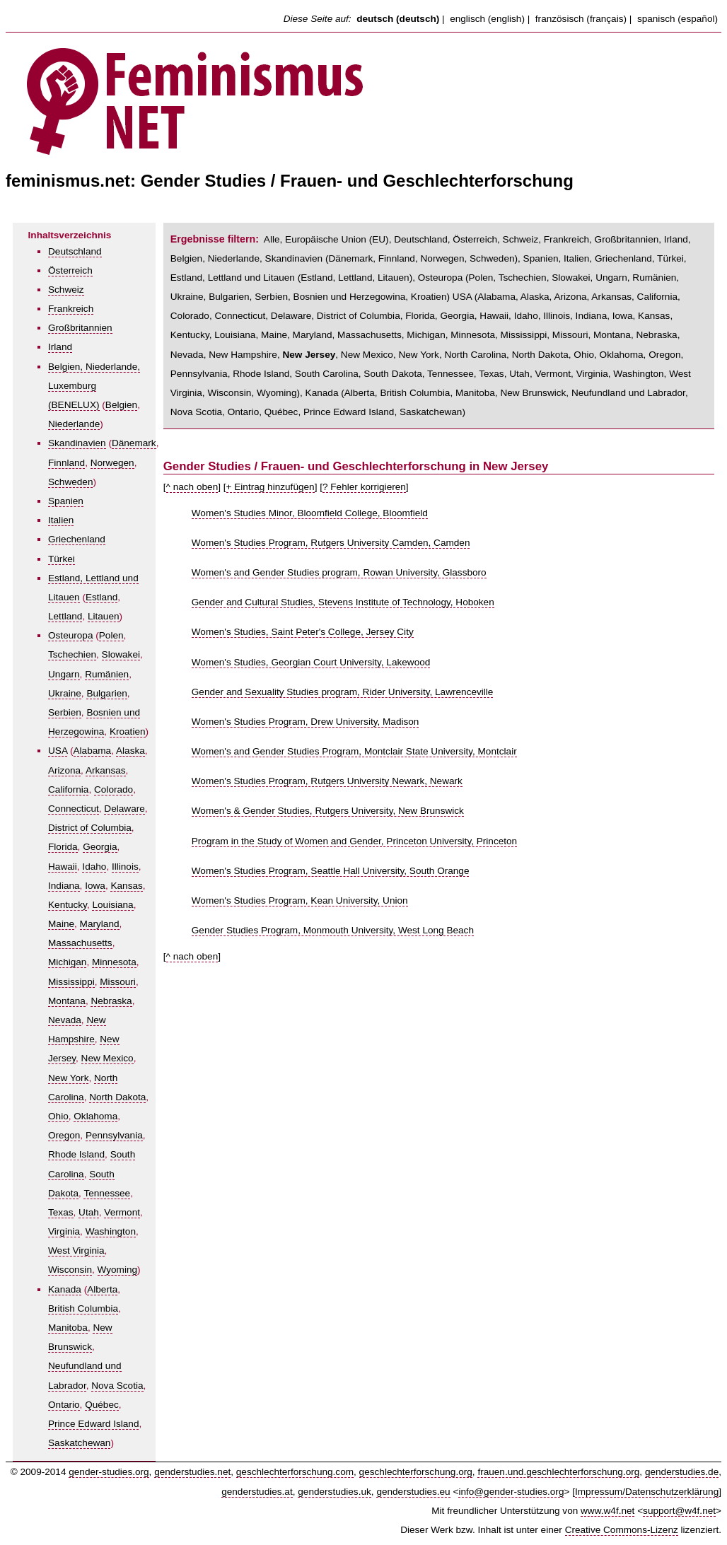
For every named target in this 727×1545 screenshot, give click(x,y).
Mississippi (71, 981)
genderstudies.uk (334, 1491)
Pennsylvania (114, 1135)
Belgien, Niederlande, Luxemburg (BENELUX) (94, 385)
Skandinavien (77, 443)
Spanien (65, 501)
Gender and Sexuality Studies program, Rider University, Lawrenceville (343, 692)
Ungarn (64, 674)
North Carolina (475, 354)
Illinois (125, 866)
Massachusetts (80, 943)
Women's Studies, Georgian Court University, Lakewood (311, 662)
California (68, 789)
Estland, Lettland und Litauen (232, 277)
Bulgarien (106, 693)
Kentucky (67, 904)
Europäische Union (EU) (337, 239)
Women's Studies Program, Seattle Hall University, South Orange (331, 870)
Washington (111, 1231)
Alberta (102, 1289)
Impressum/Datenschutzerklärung (647, 1491)
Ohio (58, 1116)
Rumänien (107, 674)
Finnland (66, 462)
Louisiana (112, 904)
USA (57, 750)
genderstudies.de (682, 1472)
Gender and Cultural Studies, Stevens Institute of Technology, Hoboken (343, 602)
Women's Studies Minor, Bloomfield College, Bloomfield (310, 513)
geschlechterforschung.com (295, 1472)
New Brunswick (533, 392)
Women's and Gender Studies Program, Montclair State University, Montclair (354, 751)
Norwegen (112, 462)
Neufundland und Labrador (628, 392)
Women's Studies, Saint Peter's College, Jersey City (303, 631)
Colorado (113, 789)
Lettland (65, 616)
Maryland (100, 924)
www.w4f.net (607, 1510)
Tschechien (72, 654)
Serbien (64, 712)
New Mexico (107, 1058)
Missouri (118, 981)
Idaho (94, 866)
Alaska (130, 750)
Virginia (64, 1231)
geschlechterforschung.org (415, 1472)
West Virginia (76, 1250)
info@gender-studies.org (511, 1491)
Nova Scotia (117, 1385)
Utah (88, 1212)
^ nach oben (192, 487)
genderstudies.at (257, 1491)
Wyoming (118, 1269)
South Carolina (327, 373)
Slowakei (121, 654)
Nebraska (111, 1001)
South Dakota (392, 373)
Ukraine (64, 693)
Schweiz (66, 289)
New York (68, 1078)
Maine (61, 924)
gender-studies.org (109, 1472)
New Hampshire (243, 354)
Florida (63, 846)
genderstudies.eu (413, 1491)
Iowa (95, 885)
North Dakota (117, 1097)
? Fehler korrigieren (364, 487)
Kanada (64, 1289)
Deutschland (75, 251)
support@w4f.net (679, 1510)
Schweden (70, 482)
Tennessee (106, 1193)
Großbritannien (80, 327)
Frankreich (70, 308)
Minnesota (114, 962)
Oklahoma (95, 1116)
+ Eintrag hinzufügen (270, 487)
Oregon (64, 1135)
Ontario (64, 1404)
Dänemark (134, 443)
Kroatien (128, 731)
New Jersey (308, 354)
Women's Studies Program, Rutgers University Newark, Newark (327, 781)
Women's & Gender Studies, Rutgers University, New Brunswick (328, 810)
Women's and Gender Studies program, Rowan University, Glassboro (339, 572)
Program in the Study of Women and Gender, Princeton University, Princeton (354, 841)
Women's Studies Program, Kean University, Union (300, 900)
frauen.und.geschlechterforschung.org (558, 1472)
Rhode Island (76, 1154)
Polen (111, 635)
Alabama (93, 750)
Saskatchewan (79, 1443)
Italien (61, 520)
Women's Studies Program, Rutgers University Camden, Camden (331, 542)
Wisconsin (70, 1269)
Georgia (100, 846)
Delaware (124, 808)
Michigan (67, 962)
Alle (272, 239)
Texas (61, 1212)
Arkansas (106, 770)
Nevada (64, 1020)
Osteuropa (70, 635)
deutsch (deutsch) (397, 18)
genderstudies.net (192, 1472)
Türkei (61, 559)
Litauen (104, 616)
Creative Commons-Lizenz (621, 1529)
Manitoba (68, 1327)
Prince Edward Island (93, 1423)
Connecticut (73, 808)
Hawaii (62, 866)
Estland (101, 597)
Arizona (64, 770)
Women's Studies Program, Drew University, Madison (305, 721)
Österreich (70, 270)
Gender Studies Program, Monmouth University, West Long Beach (333, 930)
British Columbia (83, 1308)
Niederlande (74, 424)
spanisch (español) (677, 18)
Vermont (122, 1212)
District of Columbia (90, 827)
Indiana (64, 885)
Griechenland (76, 539)
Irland (60, 347)
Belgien (121, 405)
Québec (102, 1404)
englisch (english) (487, 18)
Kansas (126, 885)
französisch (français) (581, 18)
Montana (67, 1001)
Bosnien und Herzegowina (349, 296)
